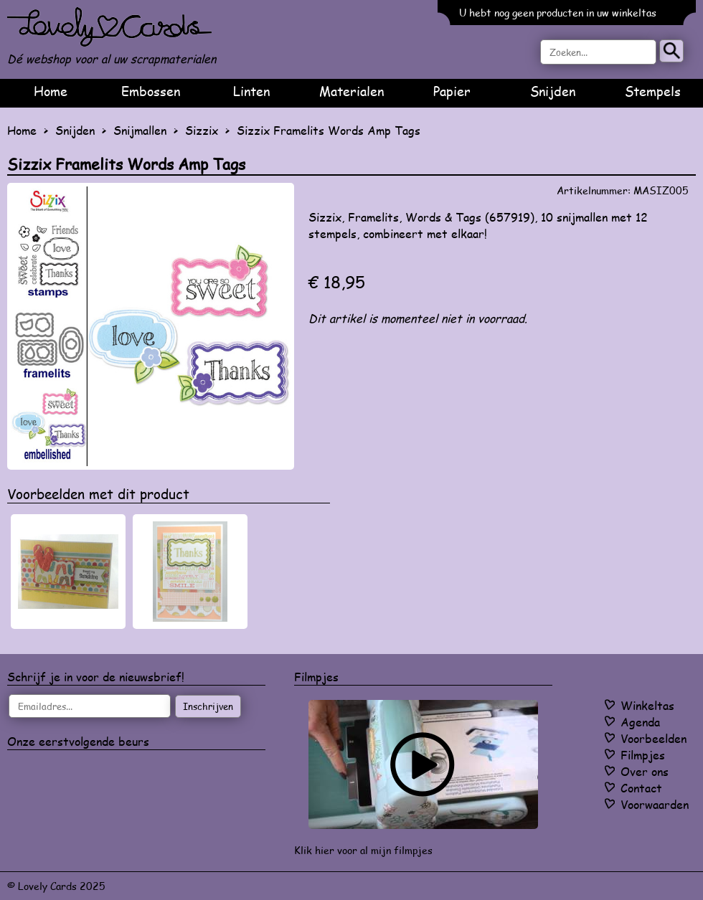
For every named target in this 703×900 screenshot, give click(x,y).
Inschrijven (208, 706)
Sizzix (201, 130)
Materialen (351, 91)
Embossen (150, 91)
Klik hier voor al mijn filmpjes (363, 850)
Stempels (653, 91)
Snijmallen (139, 130)
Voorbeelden (654, 738)
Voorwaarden (655, 804)
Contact (641, 788)
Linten (251, 91)
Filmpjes (643, 755)
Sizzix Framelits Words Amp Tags (328, 130)
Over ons (645, 771)
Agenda (640, 722)
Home (50, 91)
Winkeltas (647, 705)
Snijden (552, 91)
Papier (452, 91)
